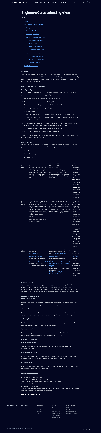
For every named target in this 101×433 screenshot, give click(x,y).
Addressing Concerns (35, 46)
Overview (26, 21)
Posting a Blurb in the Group (37, 59)
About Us (42, 2)
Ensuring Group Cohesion (36, 40)
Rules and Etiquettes (56, 409)
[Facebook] (81, 2)
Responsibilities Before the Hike (33, 24)
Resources (55, 2)
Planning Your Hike (31, 31)
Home (36, 2)
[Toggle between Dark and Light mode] (74, 2)
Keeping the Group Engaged (37, 49)
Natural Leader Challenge (71, 413)
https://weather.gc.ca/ (55, 256)
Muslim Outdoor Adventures (17, 406)
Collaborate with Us (56, 421)
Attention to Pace (34, 43)
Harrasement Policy (56, 411)
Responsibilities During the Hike (35, 37)
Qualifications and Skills (31, 66)
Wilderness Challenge (71, 411)
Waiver (53, 407)
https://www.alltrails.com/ (35, 253)
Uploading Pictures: (34, 62)
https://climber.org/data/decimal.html (38, 261)
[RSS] (92, 429)
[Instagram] (78, 2)
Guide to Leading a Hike (57, 413)
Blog (48, 2)
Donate (90, 2)
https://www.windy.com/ (59, 253)
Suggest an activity (56, 415)
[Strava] (83, 2)
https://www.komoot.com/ (35, 256)
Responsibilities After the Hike (35, 53)
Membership (39, 411)
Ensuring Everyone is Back (36, 56)
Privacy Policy (40, 409)
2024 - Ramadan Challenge (72, 407)
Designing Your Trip (32, 28)
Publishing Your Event (32, 34)
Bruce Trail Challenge (71, 409)
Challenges (63, 2)
